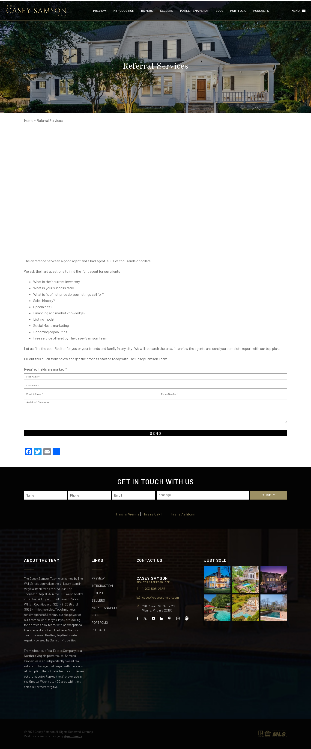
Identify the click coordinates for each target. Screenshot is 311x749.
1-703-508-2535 (153, 588)
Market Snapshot (194, 9)
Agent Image (73, 735)
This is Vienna (127, 513)
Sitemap (87, 731)
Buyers (147, 9)
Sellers (166, 9)
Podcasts (261, 9)
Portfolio (238, 9)
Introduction (123, 9)
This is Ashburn (182, 513)
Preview (99, 9)
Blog (219, 9)
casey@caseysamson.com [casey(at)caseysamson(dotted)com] (160, 596)
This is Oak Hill (154, 513)
